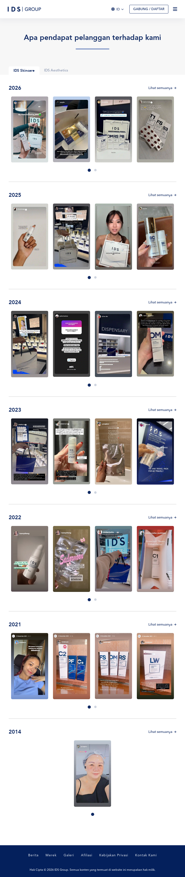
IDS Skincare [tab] (24, 71)
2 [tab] (95, 170)
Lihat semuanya (162, 88)
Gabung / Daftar (149, 9)
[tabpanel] (30, 129)
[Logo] (24, 9)
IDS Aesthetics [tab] (56, 70)
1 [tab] (89, 170)
